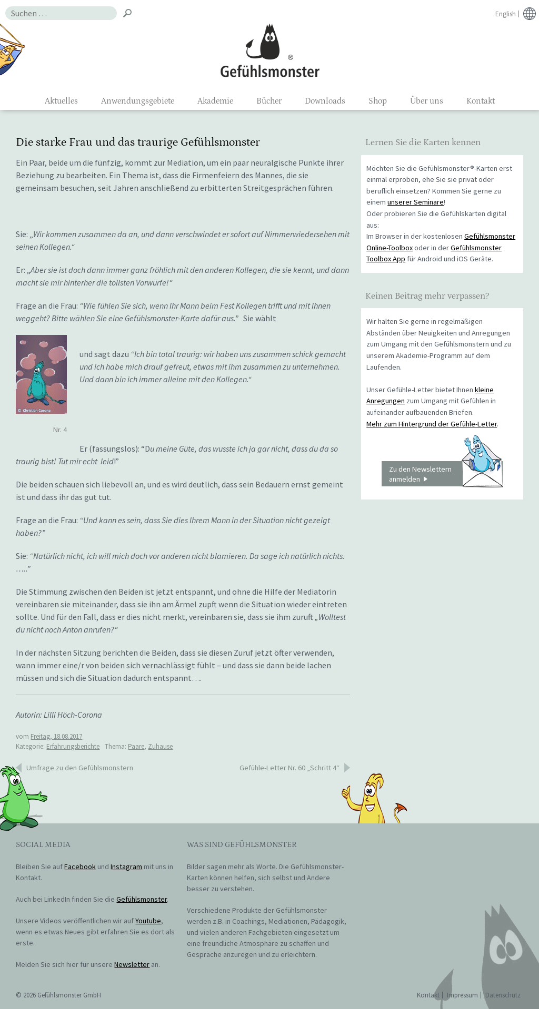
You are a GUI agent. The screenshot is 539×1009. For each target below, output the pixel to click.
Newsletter (131, 964)
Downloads (325, 101)
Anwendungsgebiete (137, 101)
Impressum (462, 995)
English (505, 14)
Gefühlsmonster (270, 50)
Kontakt (480, 101)
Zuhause (160, 746)
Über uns (426, 101)
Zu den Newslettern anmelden (446, 473)
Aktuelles (61, 101)
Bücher (269, 101)
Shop (377, 101)
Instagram (126, 866)
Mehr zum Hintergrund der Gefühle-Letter (431, 424)
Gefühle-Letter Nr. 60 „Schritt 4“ (289, 767)
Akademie (215, 101)
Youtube (148, 920)
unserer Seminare (415, 202)
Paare (136, 746)
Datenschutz (503, 995)
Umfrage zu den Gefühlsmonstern (79, 767)
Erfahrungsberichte (72, 746)
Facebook (80, 866)
